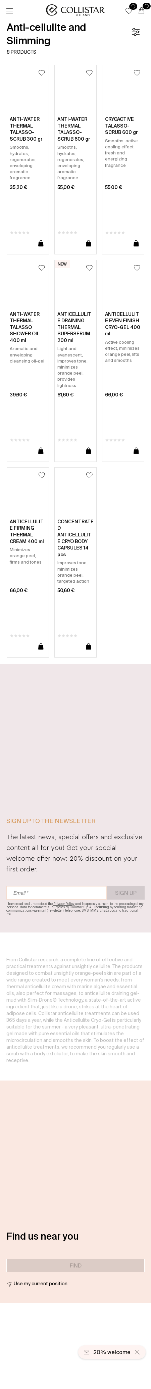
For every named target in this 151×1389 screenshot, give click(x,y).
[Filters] (135, 32)
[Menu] (9, 11)
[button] (129, 11)
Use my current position (40, 1283)
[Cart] (141, 11)
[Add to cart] (41, 243)
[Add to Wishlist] (42, 72)
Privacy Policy (63, 904)
